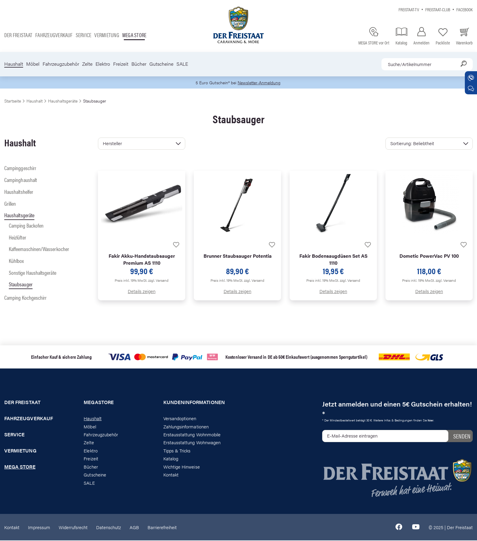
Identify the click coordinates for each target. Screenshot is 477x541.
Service (84, 35)
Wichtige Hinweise (181, 467)
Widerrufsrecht (73, 527)
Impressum (39, 527)
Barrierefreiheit (162, 527)
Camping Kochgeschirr (25, 298)
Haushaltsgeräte (19, 215)
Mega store (134, 35)
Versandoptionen (180, 418)
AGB (134, 527)
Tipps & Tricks (177, 451)
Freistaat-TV (409, 9)
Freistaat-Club (437, 9)
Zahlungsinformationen (186, 427)
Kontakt (171, 475)
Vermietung (106, 35)
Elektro (103, 64)
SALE (182, 64)
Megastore (99, 403)
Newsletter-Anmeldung (260, 82)
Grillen (10, 204)
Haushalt (13, 64)
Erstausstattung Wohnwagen (192, 443)
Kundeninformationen (194, 403)
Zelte (87, 64)
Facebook (464, 9)
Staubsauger (21, 284)
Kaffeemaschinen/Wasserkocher (39, 249)
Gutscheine (161, 64)
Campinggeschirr (20, 168)
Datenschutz (108, 527)
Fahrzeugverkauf (54, 35)
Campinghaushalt (20, 180)
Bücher (138, 64)
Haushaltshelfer (18, 192)
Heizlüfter (17, 237)
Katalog (170, 459)
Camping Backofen (26, 225)
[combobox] (427, 64)
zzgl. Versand (158, 281)
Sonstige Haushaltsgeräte (32, 273)
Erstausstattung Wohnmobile (192, 434)
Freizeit (120, 64)
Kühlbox (16, 261)
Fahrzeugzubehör (61, 64)
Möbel (33, 64)
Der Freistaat (18, 35)
